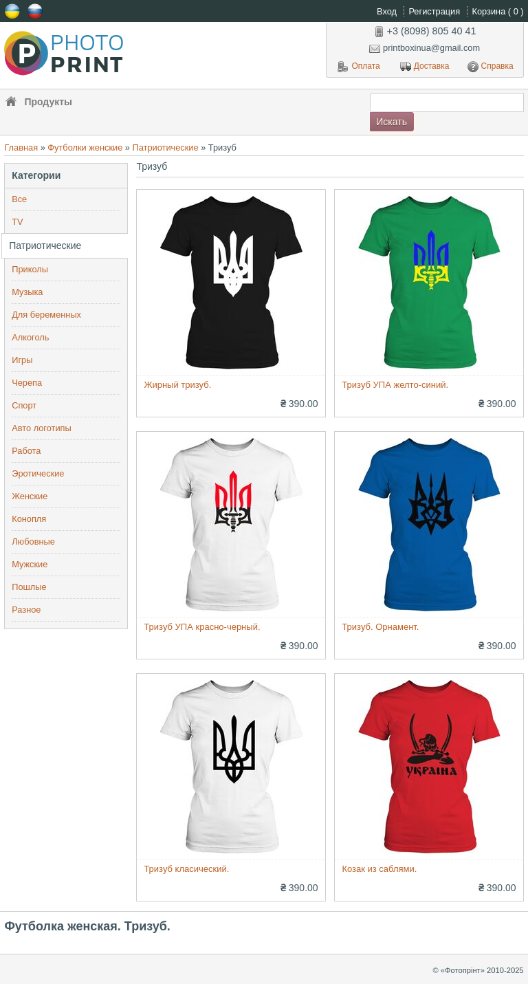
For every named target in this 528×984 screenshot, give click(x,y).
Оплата (359, 66)
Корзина (498, 11)
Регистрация (435, 11)
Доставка (425, 66)
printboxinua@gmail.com (424, 48)
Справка (491, 66)
